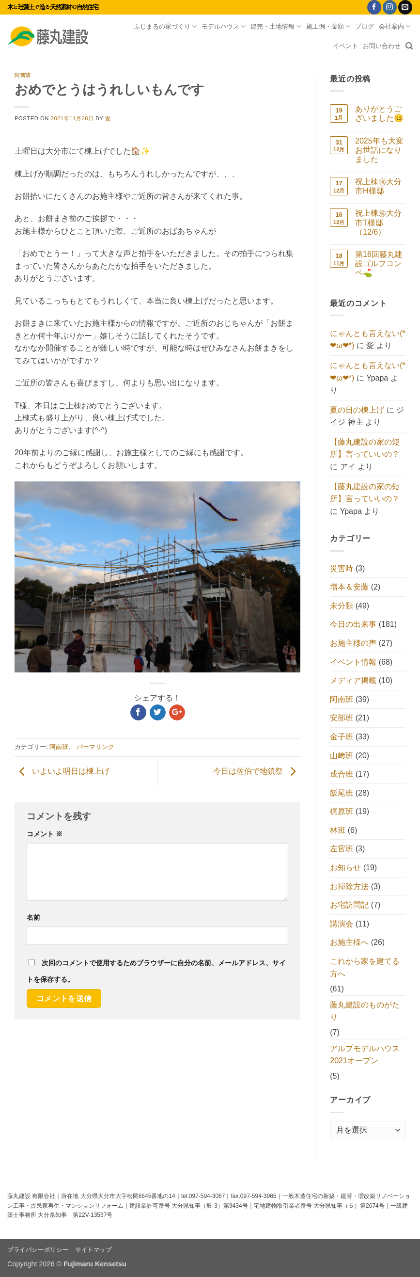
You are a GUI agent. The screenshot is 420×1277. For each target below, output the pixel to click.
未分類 (341, 606)
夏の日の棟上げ (357, 410)
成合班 (341, 774)
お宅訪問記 (349, 905)
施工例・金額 (328, 26)
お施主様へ (349, 942)
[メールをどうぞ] (405, 7)
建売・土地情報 (275, 26)
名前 (33, 917)
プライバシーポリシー (37, 1249)
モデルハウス (224, 26)
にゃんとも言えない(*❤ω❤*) (367, 339)
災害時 (341, 568)
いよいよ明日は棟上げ (62, 771)
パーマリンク (95, 746)
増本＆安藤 (349, 587)
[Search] (409, 46)
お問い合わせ (382, 45)
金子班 (341, 737)
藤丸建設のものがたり (365, 1011)
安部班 (341, 718)
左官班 (341, 849)
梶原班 (341, 811)
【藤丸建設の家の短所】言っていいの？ (365, 448)
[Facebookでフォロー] (374, 7)
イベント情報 (353, 662)
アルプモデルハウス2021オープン (365, 1054)
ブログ (364, 26)
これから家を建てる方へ (365, 967)
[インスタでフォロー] (390, 7)
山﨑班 (341, 755)
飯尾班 (341, 793)
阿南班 (23, 75)
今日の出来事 (353, 624)
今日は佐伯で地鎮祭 (256, 771)
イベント (345, 45)
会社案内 (394, 26)
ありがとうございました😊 (379, 113)
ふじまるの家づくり (165, 26)
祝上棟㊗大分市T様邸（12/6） (378, 222)
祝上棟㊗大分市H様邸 (378, 186)
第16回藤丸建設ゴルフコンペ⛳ (379, 263)
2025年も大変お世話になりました (379, 150)
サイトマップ (93, 1249)
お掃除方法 (349, 886)
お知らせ (345, 867)
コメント (44, 834)
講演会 (341, 924)
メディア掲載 (353, 680)
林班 (337, 830)
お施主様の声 (353, 643)
